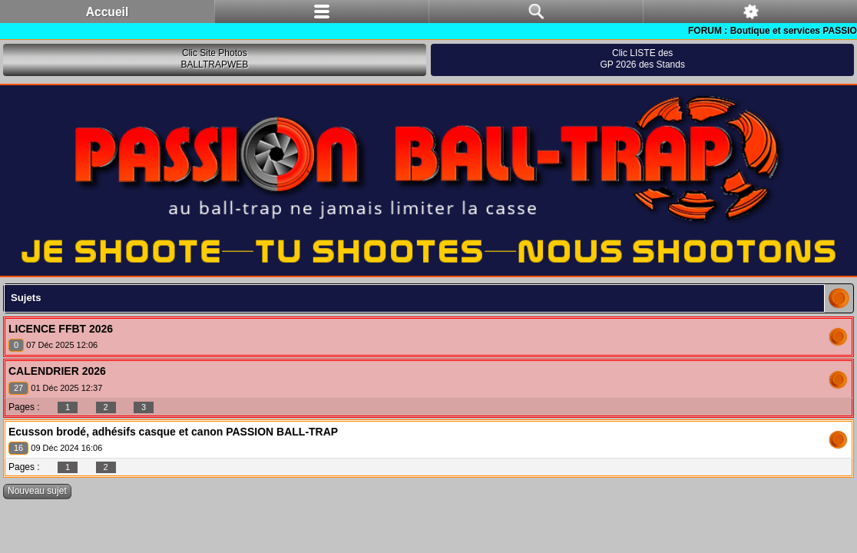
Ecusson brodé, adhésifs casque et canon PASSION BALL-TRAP (173, 432)
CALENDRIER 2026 (57, 371)
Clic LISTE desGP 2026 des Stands (642, 59)
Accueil (107, 11)
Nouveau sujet (37, 490)
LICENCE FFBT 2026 (60, 329)
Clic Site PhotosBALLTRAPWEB (214, 59)
